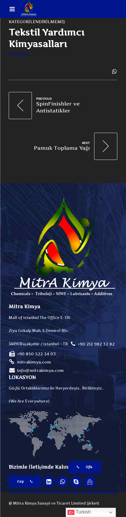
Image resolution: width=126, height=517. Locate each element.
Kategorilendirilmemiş (37, 21)
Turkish (79, 512)
